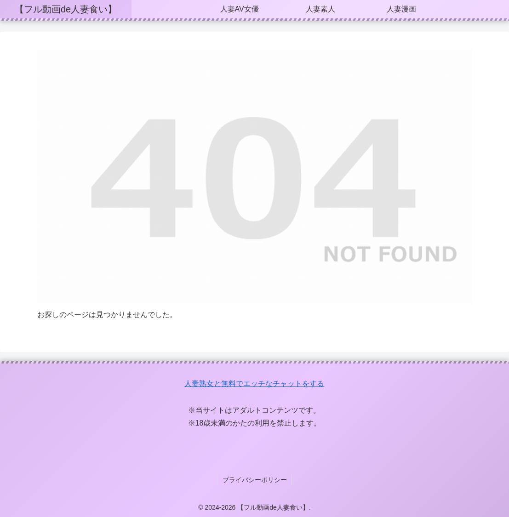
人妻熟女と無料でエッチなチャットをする (254, 383)
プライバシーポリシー (255, 479)
